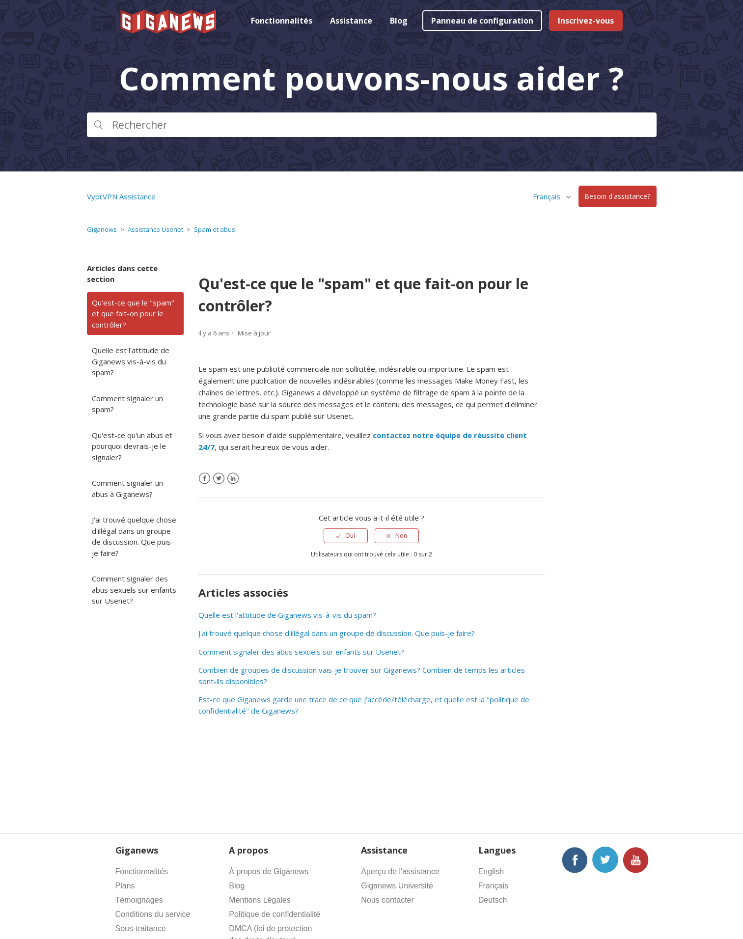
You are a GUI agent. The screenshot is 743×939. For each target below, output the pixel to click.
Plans (125, 886)
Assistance (351, 20)
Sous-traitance (140, 928)
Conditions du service (153, 914)
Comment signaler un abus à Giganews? (127, 488)
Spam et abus (214, 229)
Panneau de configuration (482, 20)
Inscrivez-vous (586, 20)
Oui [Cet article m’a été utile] (350, 535)
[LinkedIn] (233, 478)
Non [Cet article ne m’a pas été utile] (401, 535)
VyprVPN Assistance (121, 196)
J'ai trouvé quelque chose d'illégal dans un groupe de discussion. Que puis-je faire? (134, 536)
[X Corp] (219, 478)
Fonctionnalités (281, 20)
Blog (399, 20)
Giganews (102, 229)
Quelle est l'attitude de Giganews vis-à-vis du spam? (130, 361)
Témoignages (139, 900)
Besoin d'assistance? (617, 196)
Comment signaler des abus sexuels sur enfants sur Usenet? (134, 590)
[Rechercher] (372, 124)
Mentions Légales (259, 900)
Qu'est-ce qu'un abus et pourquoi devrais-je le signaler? (132, 446)
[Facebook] (204, 478)
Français (547, 196)
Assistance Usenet (155, 229)
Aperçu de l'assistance (400, 871)
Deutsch (492, 900)
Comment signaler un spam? (127, 403)
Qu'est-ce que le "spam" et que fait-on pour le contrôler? (133, 314)
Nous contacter (387, 900)
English (491, 871)
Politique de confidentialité (274, 914)
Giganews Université (397, 886)
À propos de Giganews (268, 871)
